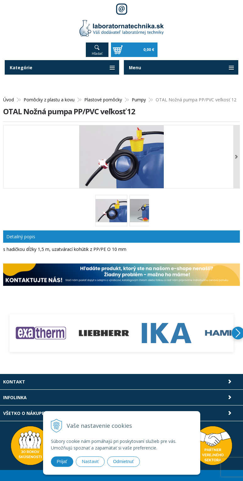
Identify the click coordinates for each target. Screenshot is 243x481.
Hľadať (97, 53)
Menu (135, 68)
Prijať (62, 461)
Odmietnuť (123, 461)
